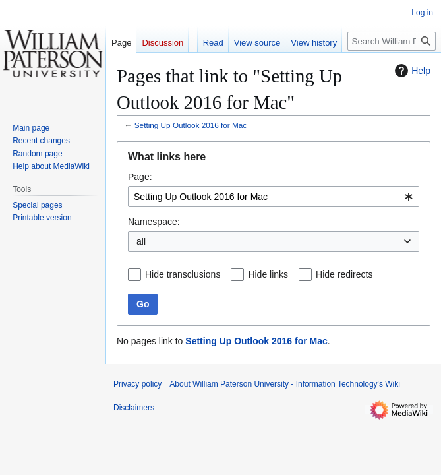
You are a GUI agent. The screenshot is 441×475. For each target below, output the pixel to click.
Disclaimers (133, 407)
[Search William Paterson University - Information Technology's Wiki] (391, 41)
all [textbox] (141, 241)
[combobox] (273, 196)
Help (411, 70)
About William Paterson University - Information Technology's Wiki (284, 384)
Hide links (268, 274)
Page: (140, 177)
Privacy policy (137, 384)
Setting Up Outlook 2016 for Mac (190, 125)
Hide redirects (344, 274)
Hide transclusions (182, 274)
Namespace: (154, 221)
